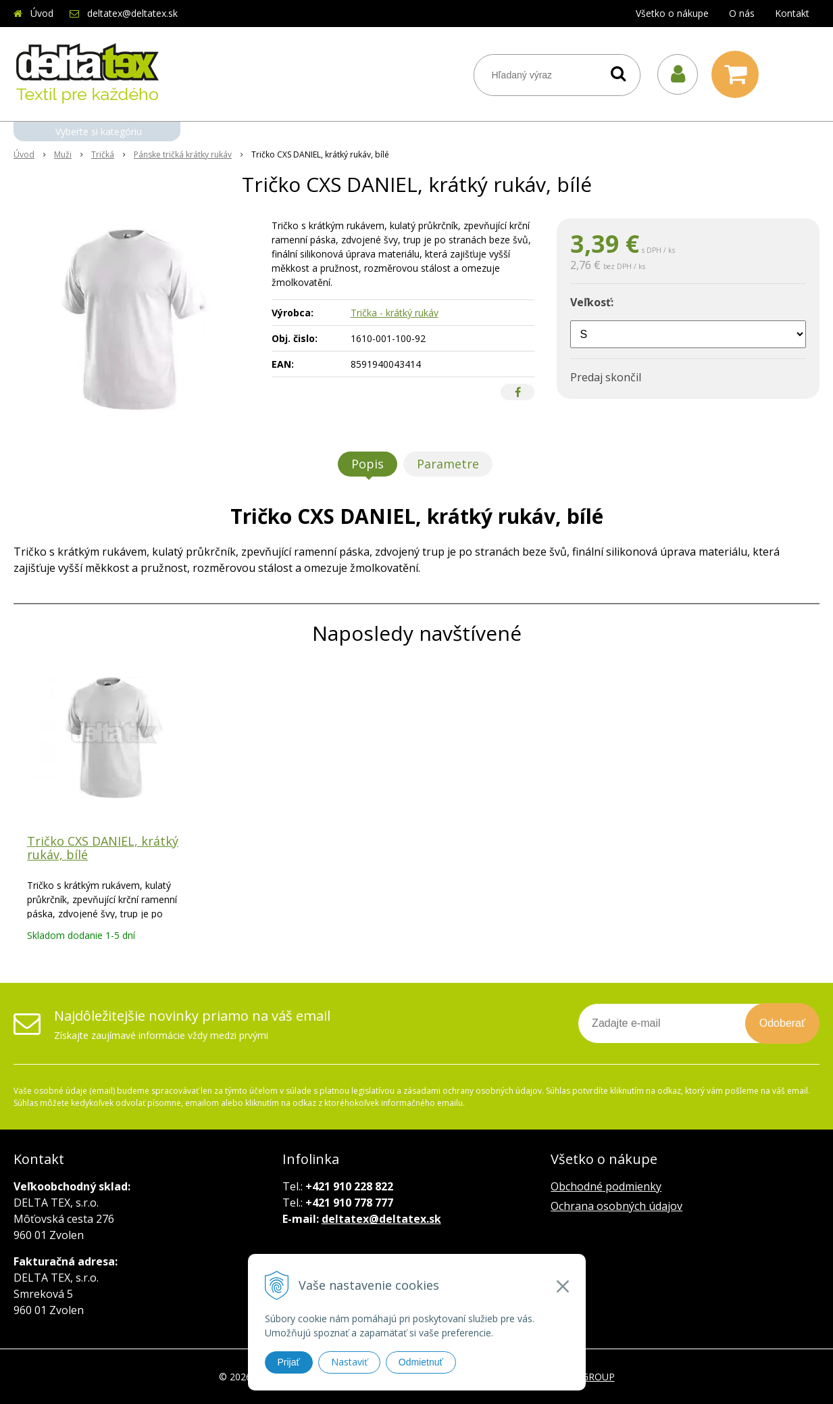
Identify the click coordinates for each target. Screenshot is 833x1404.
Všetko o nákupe (672, 13)
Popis (367, 464)
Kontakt (792, 13)
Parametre (448, 464)
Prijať (289, 1362)
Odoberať (782, 1023)
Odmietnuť (421, 1362)
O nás (742, 13)
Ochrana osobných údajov (616, 1206)
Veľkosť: (591, 302)
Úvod (41, 13)
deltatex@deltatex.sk (132, 13)
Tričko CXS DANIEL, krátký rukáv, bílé (102, 848)
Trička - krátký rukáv (394, 312)
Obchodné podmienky (606, 1186)
